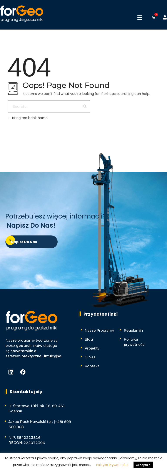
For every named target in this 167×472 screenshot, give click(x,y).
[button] (152, 17)
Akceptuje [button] (143, 465)
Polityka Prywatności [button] (112, 464)
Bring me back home (28, 117)
